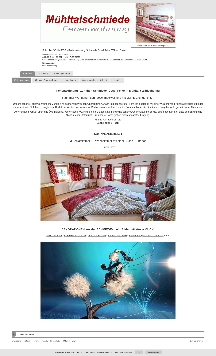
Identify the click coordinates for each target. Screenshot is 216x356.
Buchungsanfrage (62, 73)
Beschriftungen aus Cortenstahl (146, 235)
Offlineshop (43, 73)
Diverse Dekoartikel (75, 235)
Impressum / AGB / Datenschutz (47, 341)
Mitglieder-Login (69, 341)
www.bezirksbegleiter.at (21, 341)
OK (139, 352)
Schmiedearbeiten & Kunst (94, 80)
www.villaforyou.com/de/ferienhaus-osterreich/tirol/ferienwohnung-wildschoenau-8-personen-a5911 (108, 60)
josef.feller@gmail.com (57, 60)
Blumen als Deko (117, 235)
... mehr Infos (108, 147)
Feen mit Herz (54, 235)
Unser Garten (70, 80)
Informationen (153, 352)
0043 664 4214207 (54, 57)
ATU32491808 (74, 57)
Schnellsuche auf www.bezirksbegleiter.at (153, 46)
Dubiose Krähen (97, 235)
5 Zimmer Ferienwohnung (46, 80)
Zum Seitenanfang (197, 341)
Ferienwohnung (21, 80)
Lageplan (117, 80)
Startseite (27, 73)
